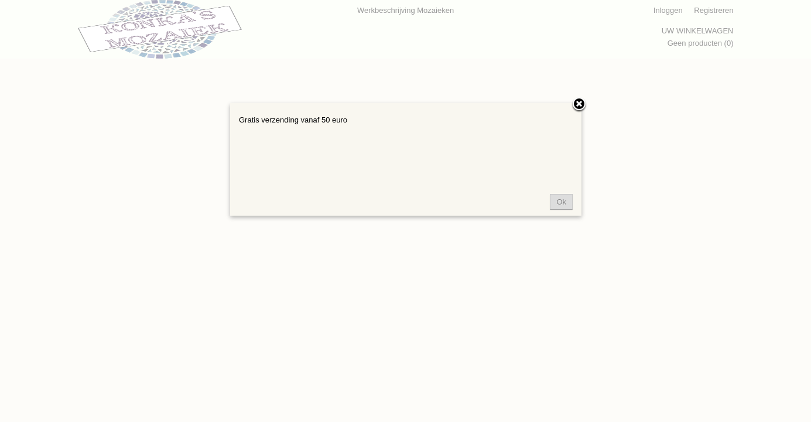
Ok (561, 202)
